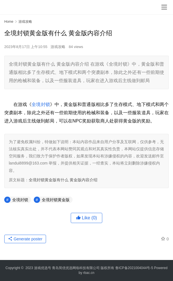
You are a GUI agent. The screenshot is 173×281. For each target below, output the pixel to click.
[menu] (164, 7)
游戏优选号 (42, 268)
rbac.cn (88, 273)
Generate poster (25, 239)
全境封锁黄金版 (56, 199)
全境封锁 (41, 104)
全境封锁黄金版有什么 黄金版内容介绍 (63, 180)
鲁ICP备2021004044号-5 (134, 268)
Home (8, 22)
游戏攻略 (58, 47)
